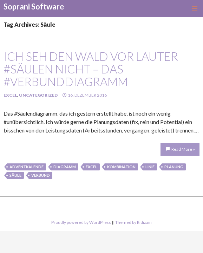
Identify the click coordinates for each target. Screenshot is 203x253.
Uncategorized (38, 95)
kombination (121, 166)
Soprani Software (34, 6)
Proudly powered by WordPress (81, 222)
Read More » (183, 149)
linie (150, 166)
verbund (40, 175)
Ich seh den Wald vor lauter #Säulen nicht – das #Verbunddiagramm (91, 69)
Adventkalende (26, 166)
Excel (10, 95)
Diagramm (64, 166)
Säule (15, 175)
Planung (173, 166)
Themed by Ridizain (133, 222)
